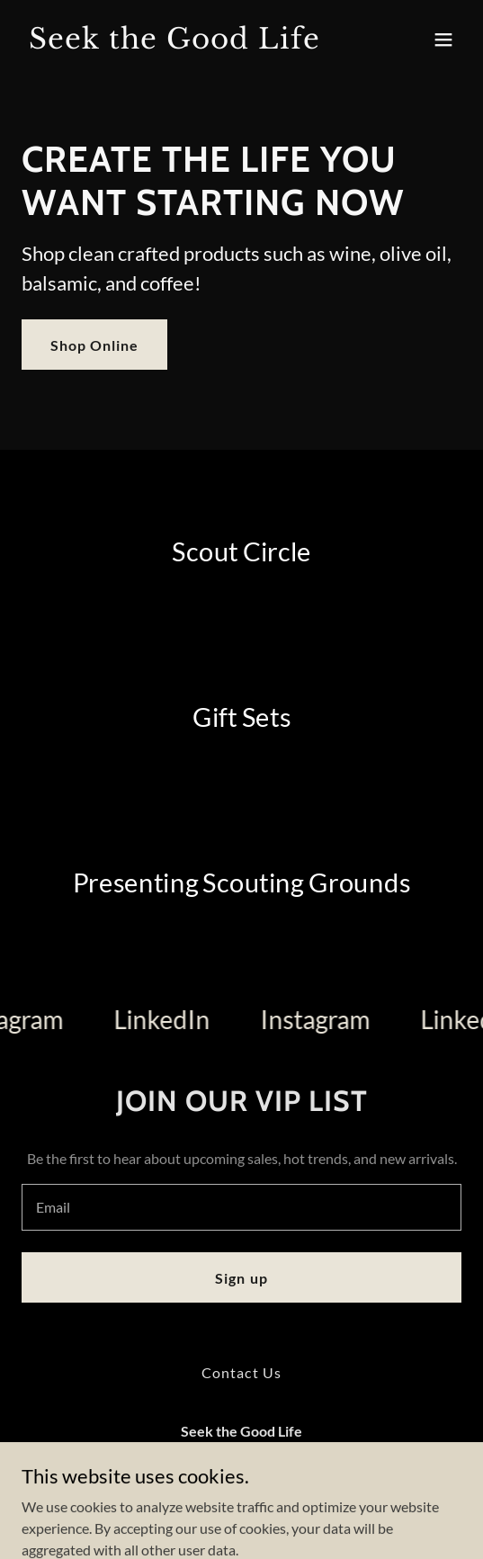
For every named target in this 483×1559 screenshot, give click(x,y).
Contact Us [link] (241, 1372)
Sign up (241, 1277)
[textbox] (241, 1207)
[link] (175, 42)
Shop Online (94, 345)
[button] (443, 40)
